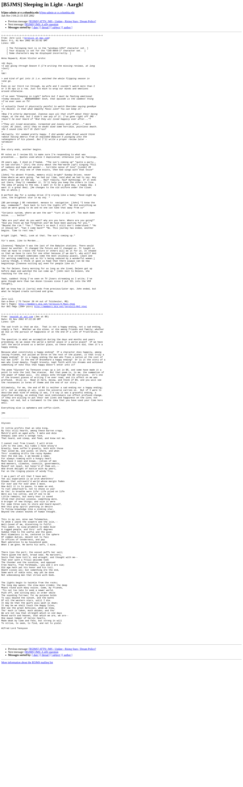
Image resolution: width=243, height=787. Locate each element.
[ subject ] (56, 27)
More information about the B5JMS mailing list (27, 784)
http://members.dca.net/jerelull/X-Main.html (46, 358)
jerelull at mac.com (36, 38)
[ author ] (67, 27)
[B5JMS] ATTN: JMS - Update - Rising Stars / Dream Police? (62, 21)
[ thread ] (45, 27)
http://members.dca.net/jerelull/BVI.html (60, 361)
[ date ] (35, 27)
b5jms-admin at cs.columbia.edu (56, 12)
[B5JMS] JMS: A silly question (41, 24)
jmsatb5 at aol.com (21, 373)
